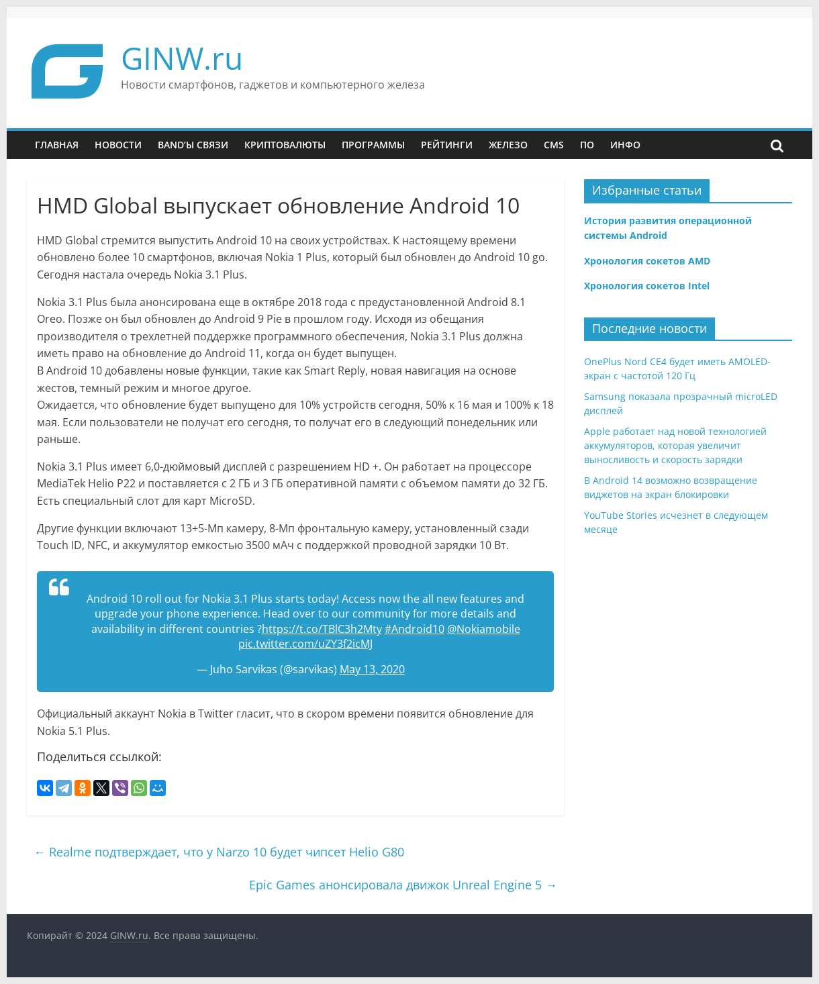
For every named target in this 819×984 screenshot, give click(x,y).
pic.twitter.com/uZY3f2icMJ (305, 643)
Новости (118, 144)
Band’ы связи (193, 144)
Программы (373, 144)
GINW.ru (182, 58)
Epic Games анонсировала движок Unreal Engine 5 (403, 885)
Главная (57, 144)
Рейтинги (447, 144)
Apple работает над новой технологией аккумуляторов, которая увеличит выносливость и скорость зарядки (675, 445)
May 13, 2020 (372, 669)
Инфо (625, 144)
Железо (508, 144)
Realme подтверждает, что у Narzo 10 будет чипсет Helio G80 (219, 852)
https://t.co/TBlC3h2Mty (322, 629)
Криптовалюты (285, 144)
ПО (587, 144)
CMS (554, 144)
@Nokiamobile (483, 629)
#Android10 (414, 629)
